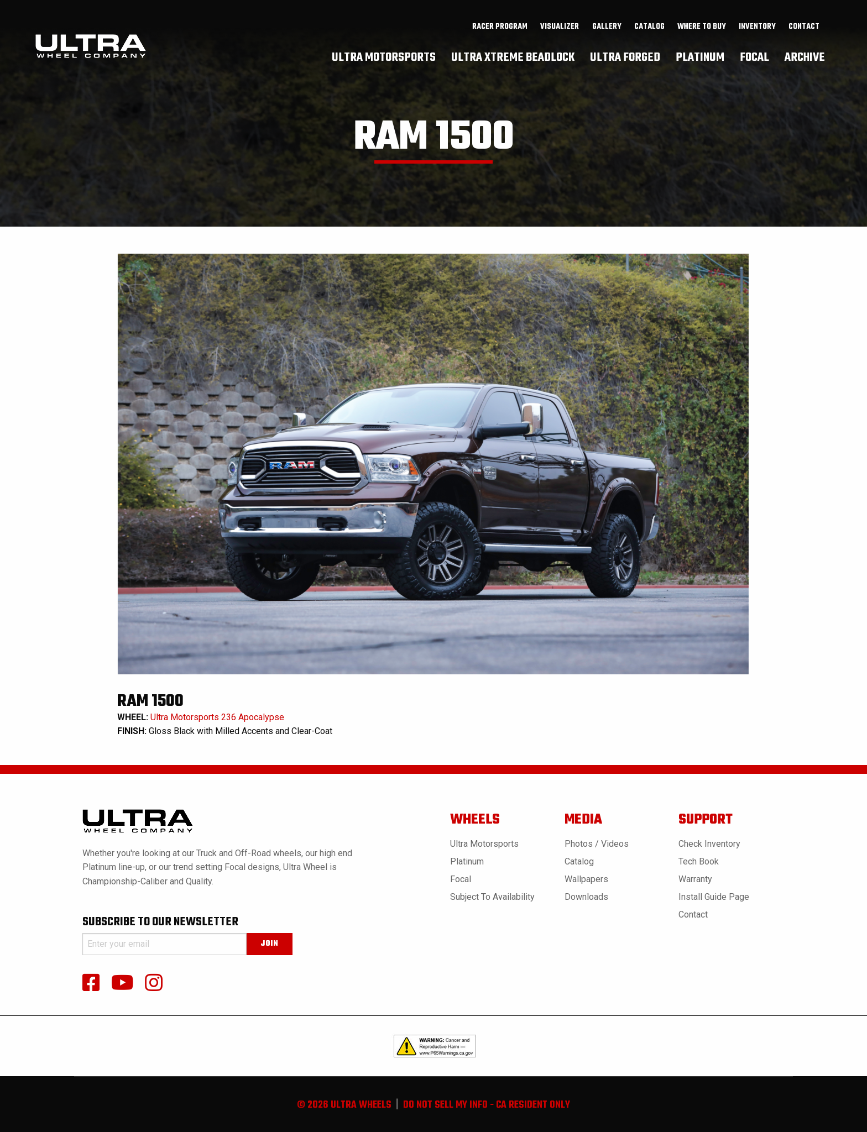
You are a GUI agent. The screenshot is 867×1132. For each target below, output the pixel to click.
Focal (460, 879)
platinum (700, 58)
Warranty (695, 879)
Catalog (579, 861)
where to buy (701, 28)
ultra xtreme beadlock (512, 58)
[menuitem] (500, 28)
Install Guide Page (713, 897)
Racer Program (499, 28)
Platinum (467, 861)
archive (805, 58)
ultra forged (625, 58)
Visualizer (559, 28)
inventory (757, 28)
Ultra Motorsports (484, 843)
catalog (649, 28)
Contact (803, 28)
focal (754, 58)
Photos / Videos (597, 843)
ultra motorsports (384, 58)
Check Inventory (709, 843)
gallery (606, 28)
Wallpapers (586, 879)
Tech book (698, 861)
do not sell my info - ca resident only (486, 1105)
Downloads (586, 897)
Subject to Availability (492, 897)
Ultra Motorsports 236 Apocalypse (217, 717)
